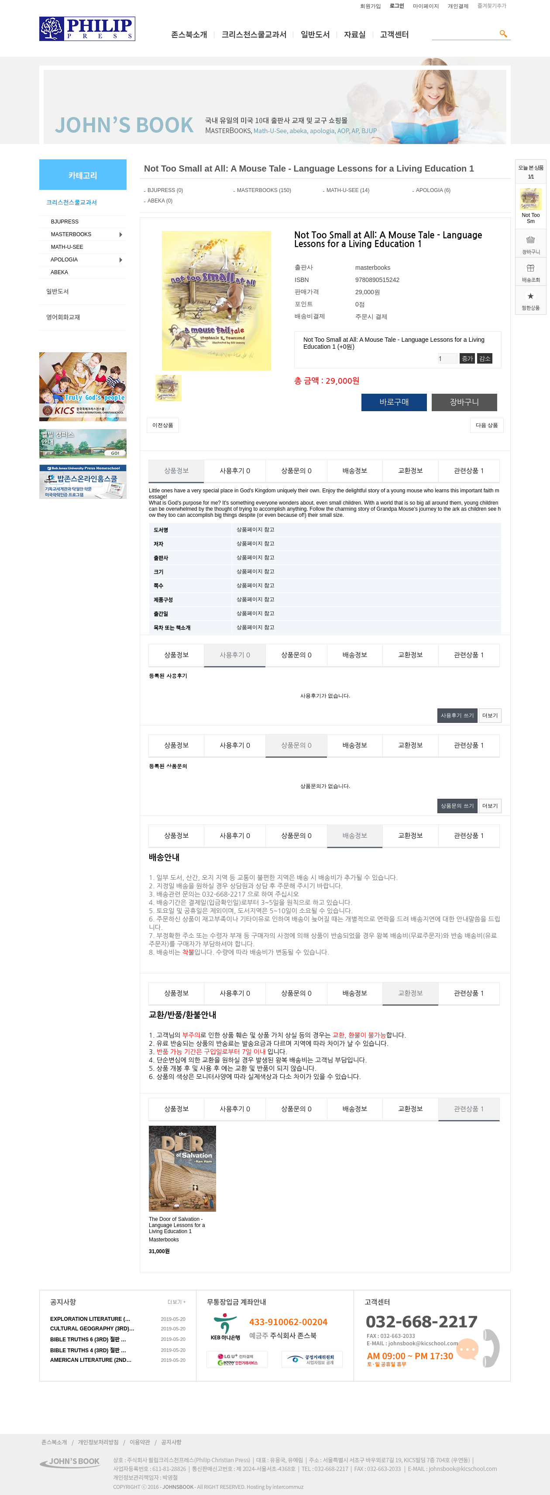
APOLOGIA (63, 260)
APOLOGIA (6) (433, 190)
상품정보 (176, 470)
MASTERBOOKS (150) (264, 190)
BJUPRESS (63, 222)
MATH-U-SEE (65, 247)
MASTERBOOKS (69, 234)
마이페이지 (426, 6)
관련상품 (469, 470)
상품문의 (296, 470)
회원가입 (370, 6)
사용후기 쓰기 (457, 715)
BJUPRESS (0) (165, 190)
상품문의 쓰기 (457, 806)
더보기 (490, 715)
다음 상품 (487, 425)
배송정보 (355, 470)
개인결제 (458, 6)
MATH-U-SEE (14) (348, 190)
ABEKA (58, 272)
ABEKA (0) (160, 201)
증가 (467, 358)
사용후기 (235, 470)
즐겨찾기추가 (492, 6)
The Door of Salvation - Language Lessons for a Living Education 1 (177, 1225)
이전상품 (162, 425)
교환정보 (410, 470)
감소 (484, 358)
